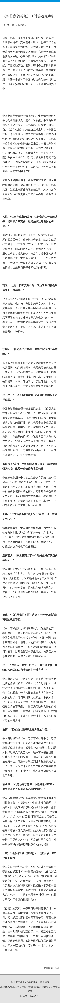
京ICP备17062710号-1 (30, 996)
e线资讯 (22, 25)
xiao (57, 968)
